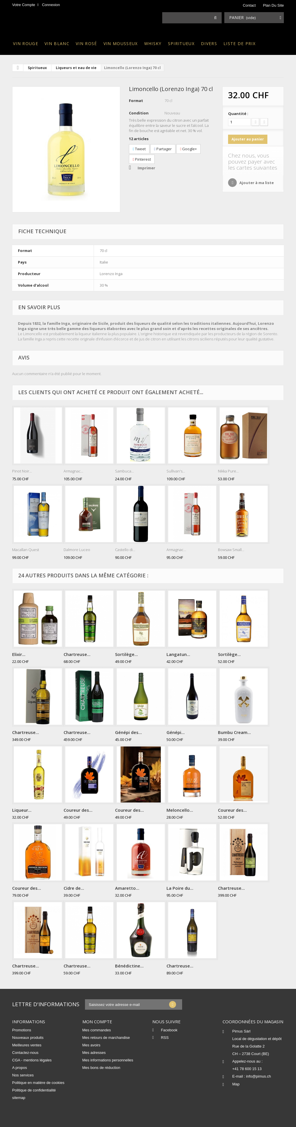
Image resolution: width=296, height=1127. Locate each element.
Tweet (139, 148)
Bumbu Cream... (234, 732)
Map (236, 1084)
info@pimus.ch (258, 1076)
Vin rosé (86, 43)
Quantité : (238, 113)
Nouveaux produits (27, 1037)
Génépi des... (128, 732)
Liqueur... (22, 810)
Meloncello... (179, 810)
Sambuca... (124, 471)
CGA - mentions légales (32, 1060)
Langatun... (178, 654)
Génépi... (175, 732)
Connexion (51, 5)
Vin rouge (25, 43)
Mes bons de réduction (101, 1067)
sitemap (18, 1098)
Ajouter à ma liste (256, 182)
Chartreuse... (77, 654)
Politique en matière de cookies (38, 1082)
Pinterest (142, 159)
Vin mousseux (120, 43)
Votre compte (23, 5)
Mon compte (97, 1021)
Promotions (21, 1030)
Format (136, 100)
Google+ (188, 148)
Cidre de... (74, 888)
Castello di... (125, 549)
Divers (209, 43)
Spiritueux (181, 43)
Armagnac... (73, 471)
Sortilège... (126, 654)
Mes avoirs (91, 1045)
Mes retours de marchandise (106, 1037)
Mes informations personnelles (107, 1060)
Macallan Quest (25, 549)
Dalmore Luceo (77, 549)
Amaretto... (127, 888)
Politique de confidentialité (34, 1090)
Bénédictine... (129, 966)
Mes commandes (96, 1030)
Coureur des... (78, 810)
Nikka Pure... (228, 471)
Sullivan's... (175, 471)
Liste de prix (239, 43)
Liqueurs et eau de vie (76, 67)
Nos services (23, 1075)
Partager (163, 148)
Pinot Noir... (22, 471)
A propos (19, 1067)
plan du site (273, 5)
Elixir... (18, 654)
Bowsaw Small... (231, 549)
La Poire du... (179, 888)
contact (249, 5)
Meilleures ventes (26, 1045)
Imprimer (146, 167)
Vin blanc (57, 43)
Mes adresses (94, 1052)
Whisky (153, 43)
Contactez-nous (25, 1052)
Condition (139, 113)
